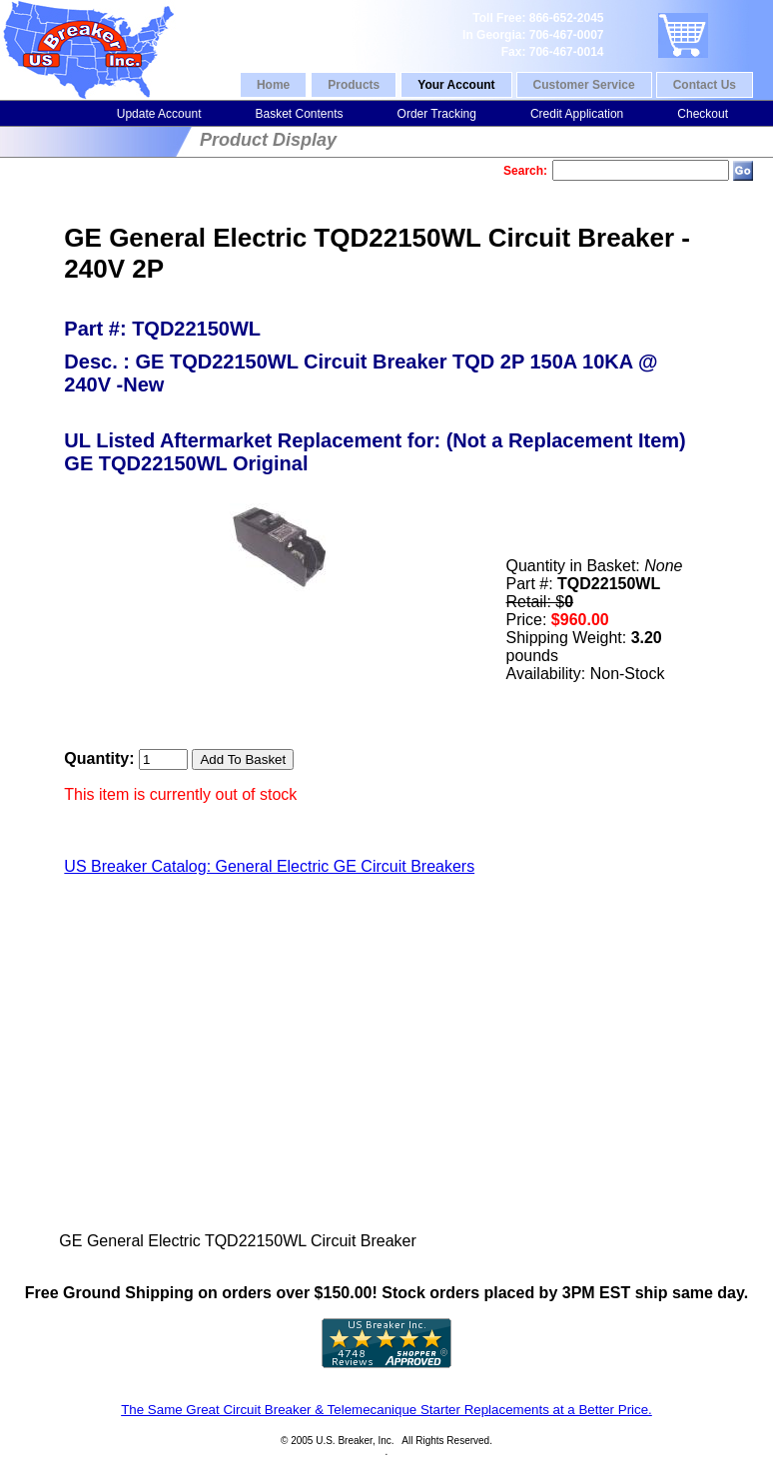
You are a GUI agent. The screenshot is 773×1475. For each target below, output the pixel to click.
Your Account (455, 85)
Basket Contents (299, 114)
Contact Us (704, 85)
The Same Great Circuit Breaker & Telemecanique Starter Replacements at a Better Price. (386, 1409)
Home (273, 85)
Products (354, 85)
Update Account (159, 114)
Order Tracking (436, 114)
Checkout (702, 114)
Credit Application (576, 114)
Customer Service (584, 85)
